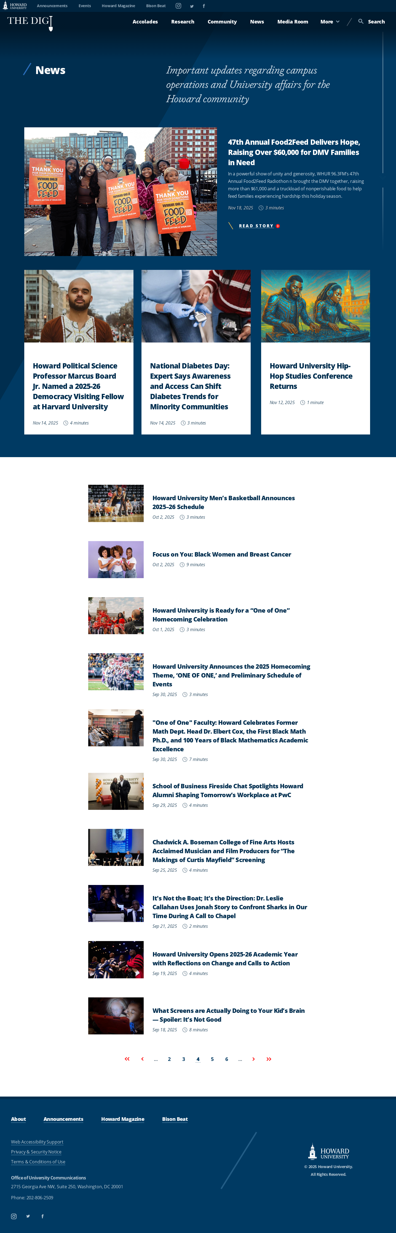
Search (371, 21)
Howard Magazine (118, 5)
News (257, 21)
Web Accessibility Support (37, 1142)
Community (222, 21)
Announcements (52, 5)
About (18, 1118)
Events (85, 5)
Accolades (145, 21)
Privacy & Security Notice (36, 1152)
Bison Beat (156, 5)
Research (182, 21)
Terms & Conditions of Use (38, 1162)
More (330, 21)
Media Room (292, 21)
